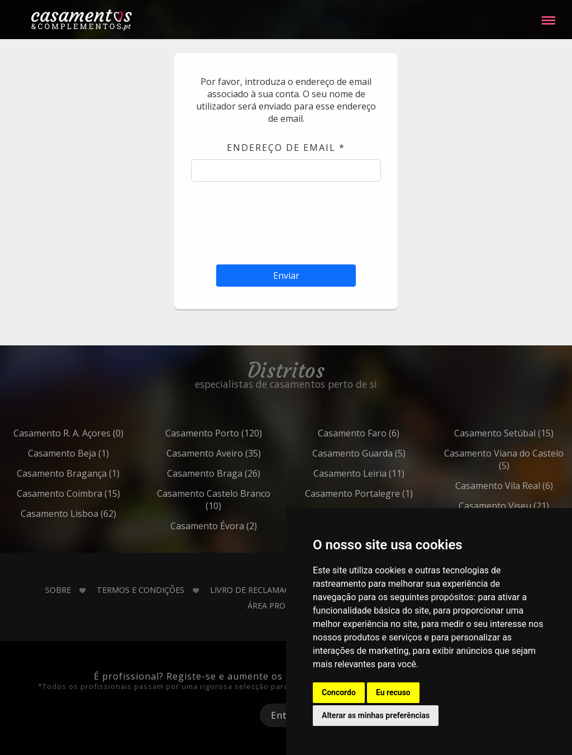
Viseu (528, 506)
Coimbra (93, 493)
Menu (548, 14)
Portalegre (384, 493)
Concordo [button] (339, 692)
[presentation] (286, 220)
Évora (238, 526)
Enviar (286, 275)
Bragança (93, 473)
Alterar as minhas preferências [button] (376, 715)
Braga (238, 473)
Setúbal (529, 433)
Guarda (384, 453)
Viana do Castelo (529, 459)
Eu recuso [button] (393, 692)
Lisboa (93, 513)
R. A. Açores (93, 433)
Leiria (383, 473)
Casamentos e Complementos (81, 22)
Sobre (58, 590)
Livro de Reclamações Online (273, 590)
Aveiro (238, 453)
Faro (383, 433)
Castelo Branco (238, 499)
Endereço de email (286, 147)
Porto (238, 433)
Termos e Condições (140, 590)
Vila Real (529, 485)
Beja (93, 453)
